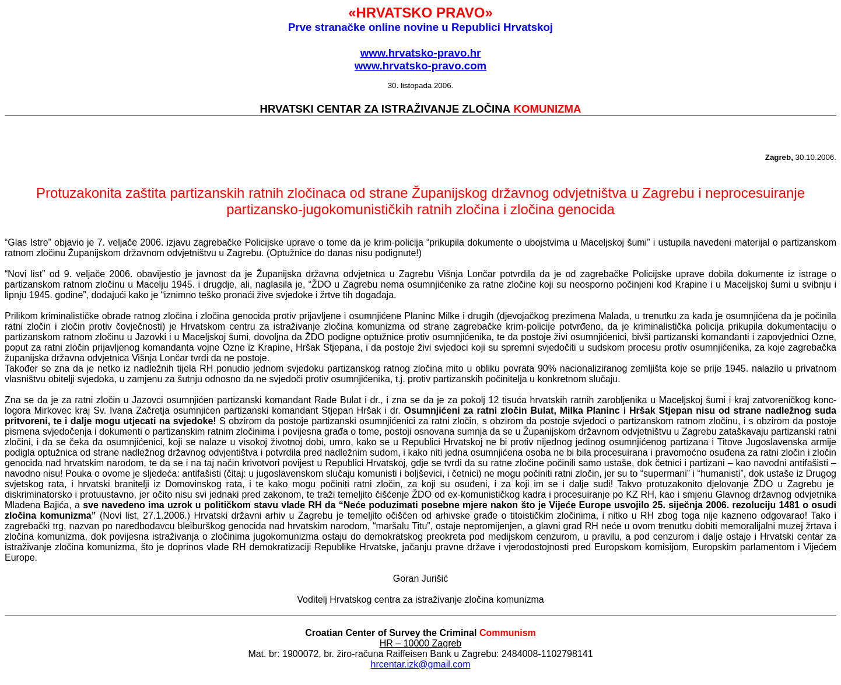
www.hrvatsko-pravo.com (420, 66)
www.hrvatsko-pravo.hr (420, 53)
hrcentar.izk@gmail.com (421, 664)
